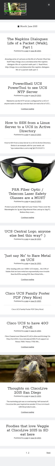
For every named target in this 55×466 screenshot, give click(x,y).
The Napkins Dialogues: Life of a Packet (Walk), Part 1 (27, 43)
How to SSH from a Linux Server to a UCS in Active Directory (27, 127)
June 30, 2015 (36, 51)
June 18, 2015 (36, 239)
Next (48, 453)
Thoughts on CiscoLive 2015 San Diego (27, 368)
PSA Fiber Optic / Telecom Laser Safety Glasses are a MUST (27, 170)
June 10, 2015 (36, 438)
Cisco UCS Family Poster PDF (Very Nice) (27, 295)
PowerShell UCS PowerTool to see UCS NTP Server (27, 87)
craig (26, 51)
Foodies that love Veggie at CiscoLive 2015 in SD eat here (27, 430)
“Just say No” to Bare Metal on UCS (27, 257)
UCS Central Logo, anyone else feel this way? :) (28, 233)
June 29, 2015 (36, 95)
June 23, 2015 (36, 134)
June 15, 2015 (36, 301)
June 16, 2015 (36, 263)
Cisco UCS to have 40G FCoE (27, 325)
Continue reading (27, 109)
